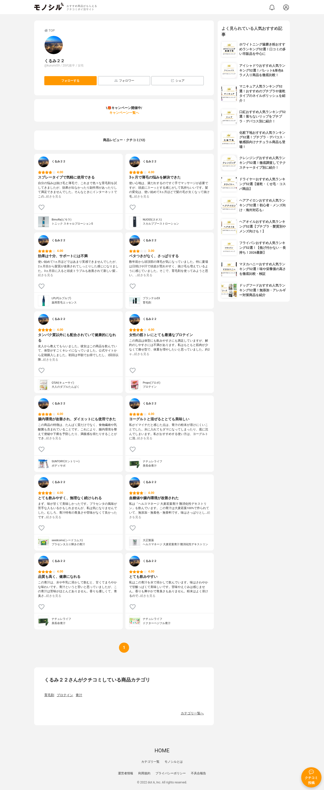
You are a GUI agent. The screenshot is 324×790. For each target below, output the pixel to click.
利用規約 (144, 773)
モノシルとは (174, 761)
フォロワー (124, 80)
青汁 (79, 695)
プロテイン (65, 695)
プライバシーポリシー (170, 773)
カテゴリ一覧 (150, 761)
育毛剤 (49, 695)
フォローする (70, 80)
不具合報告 (198, 773)
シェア (178, 80)
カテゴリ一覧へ (192, 713)
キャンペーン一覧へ (124, 113)
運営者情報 (125, 773)
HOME (161, 751)
